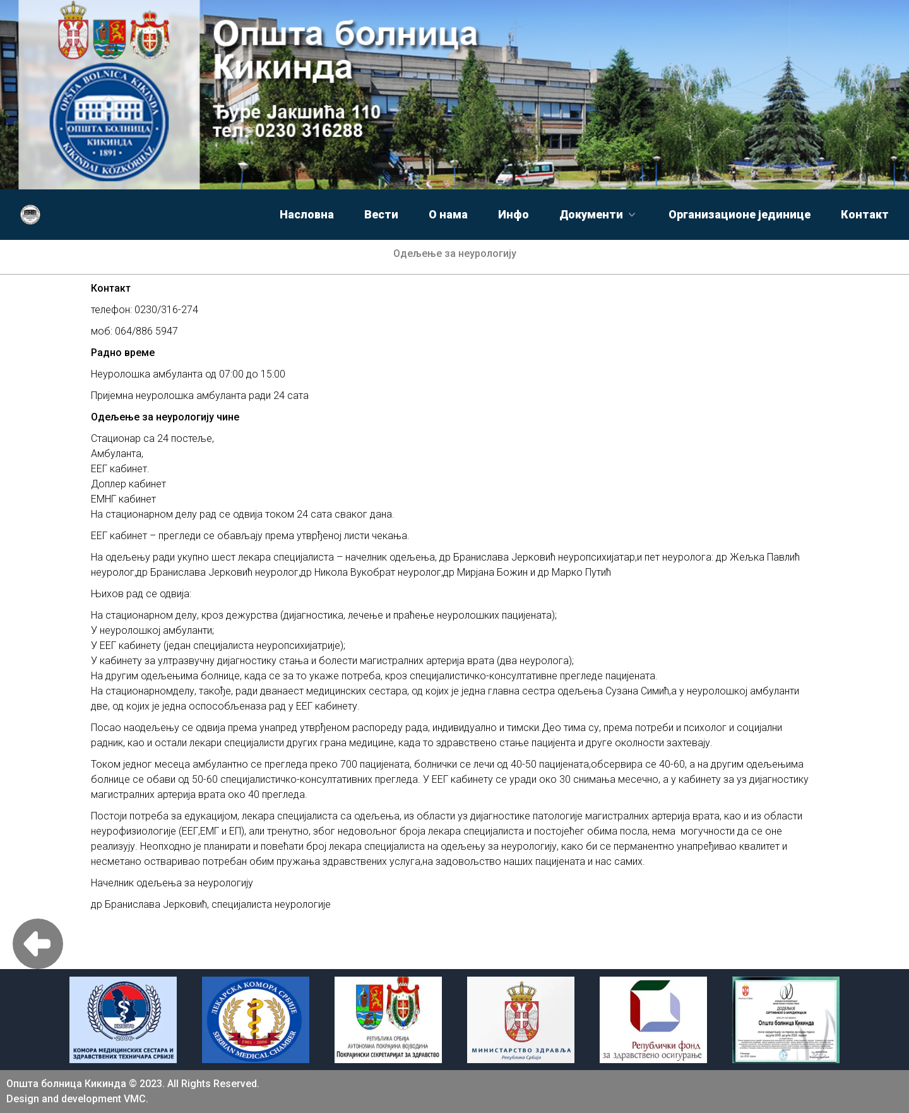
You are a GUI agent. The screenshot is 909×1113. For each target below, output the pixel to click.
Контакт (865, 214)
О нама (448, 214)
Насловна (307, 214)
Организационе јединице (739, 214)
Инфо (513, 214)
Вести (381, 214)
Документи (598, 214)
